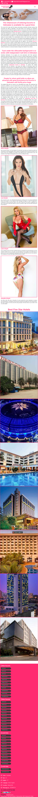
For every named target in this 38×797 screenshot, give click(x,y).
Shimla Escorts (4, 710)
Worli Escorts (4, 738)
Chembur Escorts (4, 752)
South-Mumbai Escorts (5, 771)
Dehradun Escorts (17, 31)
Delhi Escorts (4, 671)
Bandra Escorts (4, 746)
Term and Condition (11, 796)
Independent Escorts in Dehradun (17, 64)
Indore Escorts (4, 707)
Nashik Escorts (4, 704)
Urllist (32, 796)
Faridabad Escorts (5, 729)
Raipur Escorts (4, 721)
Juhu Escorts (4, 735)
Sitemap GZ (27, 796)
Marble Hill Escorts (5, 757)
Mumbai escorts (9, 794)
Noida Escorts (4, 701)
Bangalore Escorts (5, 682)
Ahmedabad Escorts (5, 696)
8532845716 (13, 787)
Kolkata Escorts (4, 715)
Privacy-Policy (4, 796)
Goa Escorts (4, 668)
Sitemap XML (19, 796)
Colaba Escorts (4, 743)
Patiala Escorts (4, 724)
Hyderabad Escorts (5, 690)
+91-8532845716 (7, 1)
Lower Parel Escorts (5, 763)
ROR (24, 796)
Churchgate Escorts (5, 760)
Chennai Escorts (4, 718)
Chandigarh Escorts (5, 685)
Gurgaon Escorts (4, 679)
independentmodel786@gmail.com (21, 1)
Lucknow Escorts (4, 693)
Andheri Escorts (4, 749)
